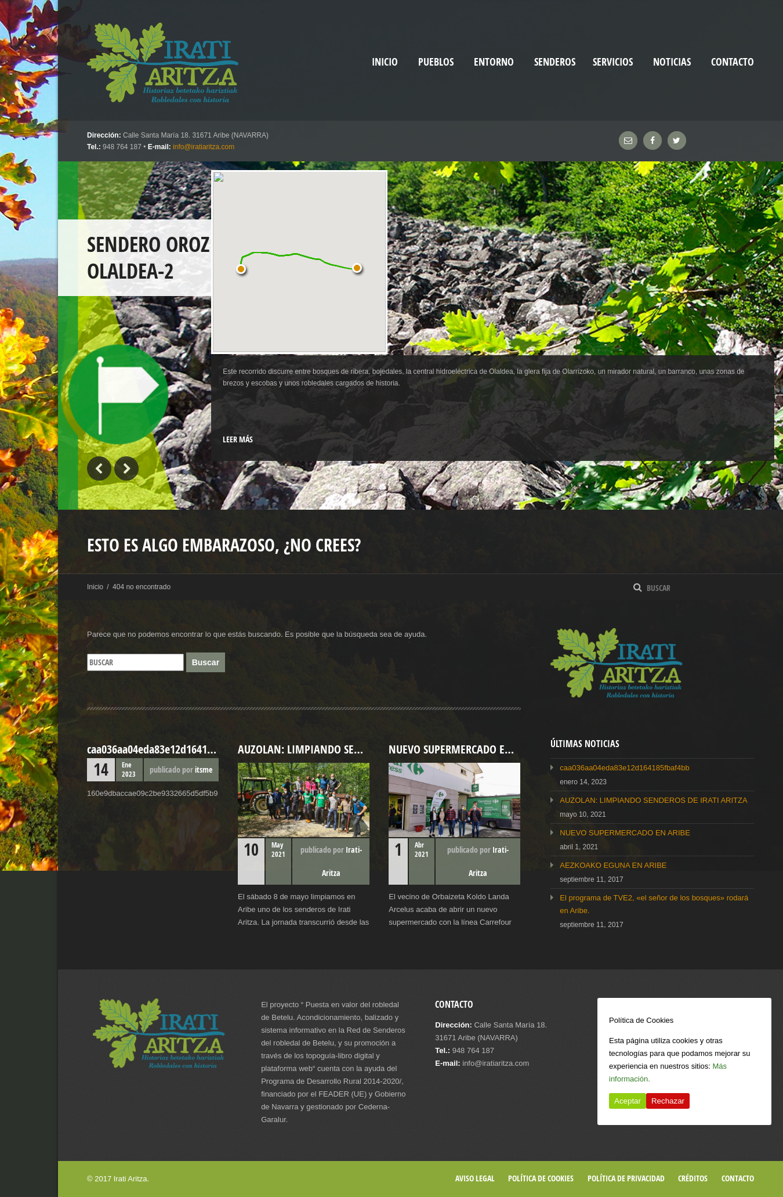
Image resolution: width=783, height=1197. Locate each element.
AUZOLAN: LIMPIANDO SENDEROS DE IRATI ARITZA (653, 800)
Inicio (95, 587)
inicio (385, 62)
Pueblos (436, 62)
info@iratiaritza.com (203, 147)
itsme (203, 769)
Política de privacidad (626, 1178)
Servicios (613, 62)
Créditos (693, 1178)
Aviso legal (475, 1178)
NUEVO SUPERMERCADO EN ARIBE (625, 832)
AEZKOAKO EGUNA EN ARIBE (613, 865)
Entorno (494, 62)
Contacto (732, 62)
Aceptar (627, 1101)
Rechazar (667, 1101)
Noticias (672, 62)
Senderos (554, 62)
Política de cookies (541, 1178)
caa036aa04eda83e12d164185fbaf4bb (624, 767)
